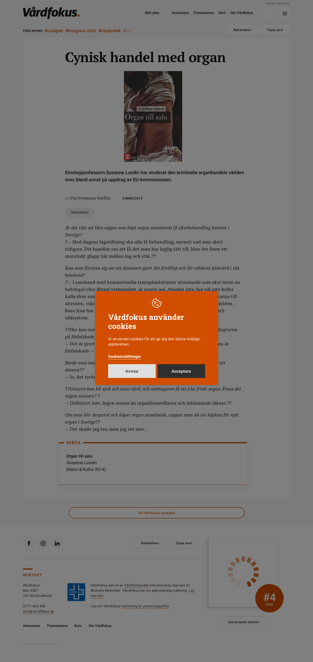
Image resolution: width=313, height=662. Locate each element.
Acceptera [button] (181, 371)
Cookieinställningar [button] (124, 356)
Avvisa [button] (131, 371)
